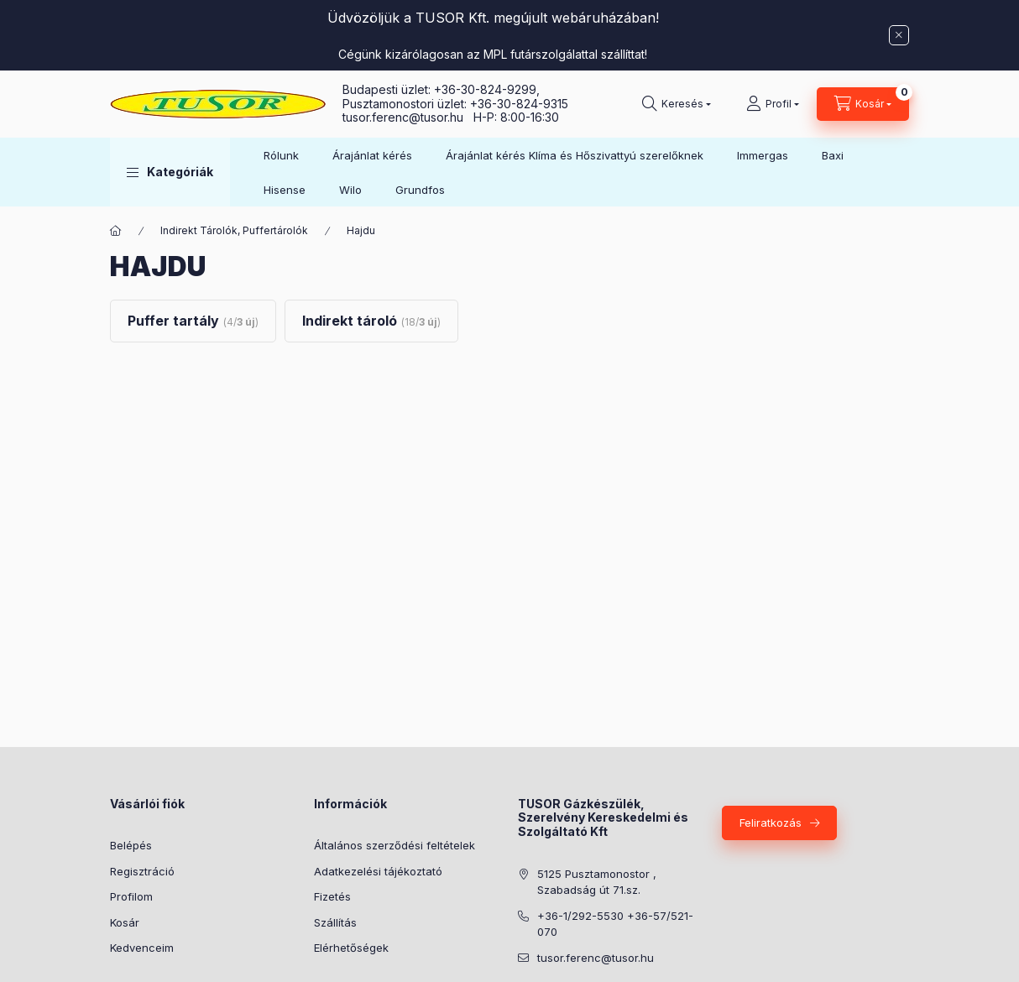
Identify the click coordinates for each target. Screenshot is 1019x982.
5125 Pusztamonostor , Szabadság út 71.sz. (596, 882)
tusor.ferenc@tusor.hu (407, 117)
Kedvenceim (142, 947)
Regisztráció (142, 871)
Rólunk (281, 155)
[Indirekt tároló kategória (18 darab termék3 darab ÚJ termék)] (371, 321)
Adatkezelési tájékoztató (378, 871)
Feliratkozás (770, 822)
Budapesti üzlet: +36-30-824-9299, (442, 89)
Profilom (131, 896)
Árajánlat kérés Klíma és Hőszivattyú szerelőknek (574, 155)
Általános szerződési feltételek (394, 845)
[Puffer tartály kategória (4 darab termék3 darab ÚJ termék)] (193, 321)
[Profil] (773, 104)
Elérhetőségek (351, 947)
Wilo (350, 189)
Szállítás (335, 922)
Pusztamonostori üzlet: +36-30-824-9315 (455, 104)
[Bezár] (899, 35)
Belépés (131, 845)
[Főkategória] (116, 230)
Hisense (285, 189)
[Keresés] (676, 104)
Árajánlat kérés (372, 155)
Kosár (124, 922)
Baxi (833, 155)
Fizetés (332, 896)
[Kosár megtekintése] (863, 104)
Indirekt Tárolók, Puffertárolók (234, 230)
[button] (170, 172)
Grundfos (420, 189)
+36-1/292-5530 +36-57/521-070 (615, 924)
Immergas (762, 155)
